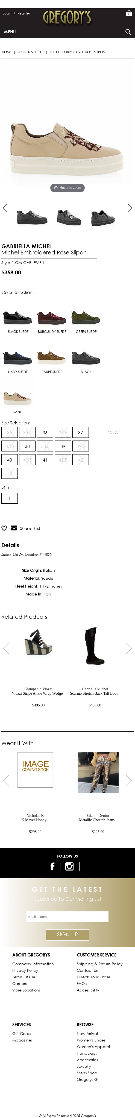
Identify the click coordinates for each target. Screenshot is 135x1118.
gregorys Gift (89, 1079)
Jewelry (84, 1066)
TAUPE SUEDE (52, 355)
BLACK (86, 355)
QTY (5, 487)
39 (62, 446)
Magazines (22, 1040)
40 (9, 460)
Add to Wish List (70, 514)
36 (45, 432)
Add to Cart (23, 514)
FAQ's (82, 983)
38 (27, 446)
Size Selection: (15, 423)
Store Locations (26, 990)
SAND (17, 395)
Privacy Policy (25, 970)
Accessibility (88, 990)
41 (45, 460)
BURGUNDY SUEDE (52, 315)
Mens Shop (87, 1072)
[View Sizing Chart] (114, 432)
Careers (19, 983)
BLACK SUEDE (17, 315)
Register (23, 13)
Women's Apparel (93, 1046)
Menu (10, 31)
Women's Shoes (30, 52)
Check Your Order (93, 976)
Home (6, 52)
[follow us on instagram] (70, 866)
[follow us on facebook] (52, 866)
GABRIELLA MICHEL (26, 246)
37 (80, 432)
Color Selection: (17, 292)
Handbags (87, 1053)
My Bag (129, 13)
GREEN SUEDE (86, 315)
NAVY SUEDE (17, 355)
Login (9, 13)
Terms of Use (23, 976)
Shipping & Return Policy (100, 963)
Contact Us (87, 970)
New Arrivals (88, 1033)
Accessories (87, 1059)
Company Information (33, 963)
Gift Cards (21, 1033)
